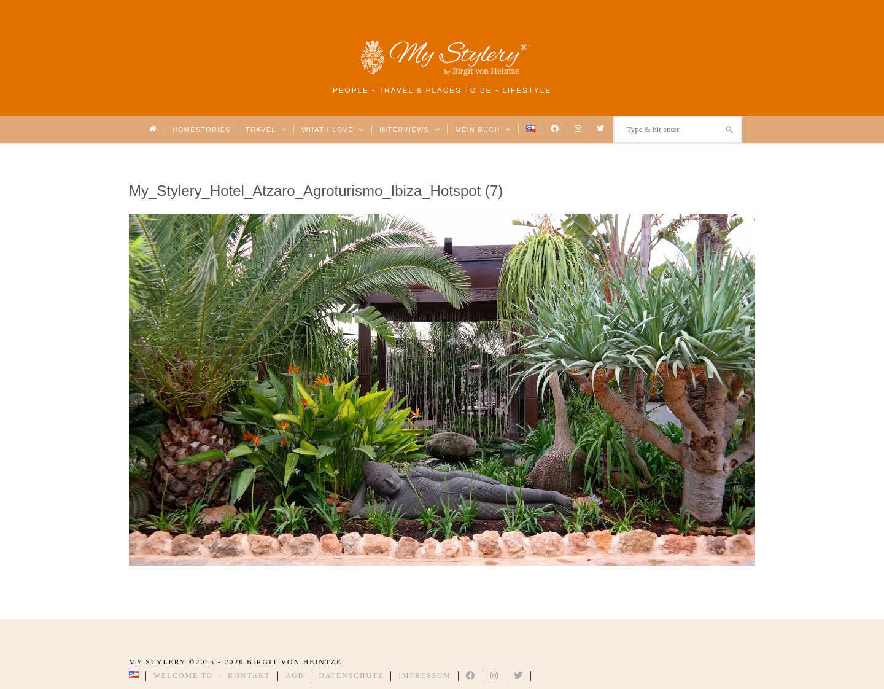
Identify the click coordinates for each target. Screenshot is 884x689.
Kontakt (249, 676)
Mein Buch (483, 129)
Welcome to (183, 676)
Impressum (424, 676)
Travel (266, 129)
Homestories (202, 129)
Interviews (409, 129)
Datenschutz (351, 676)
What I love (333, 129)
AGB (294, 676)
